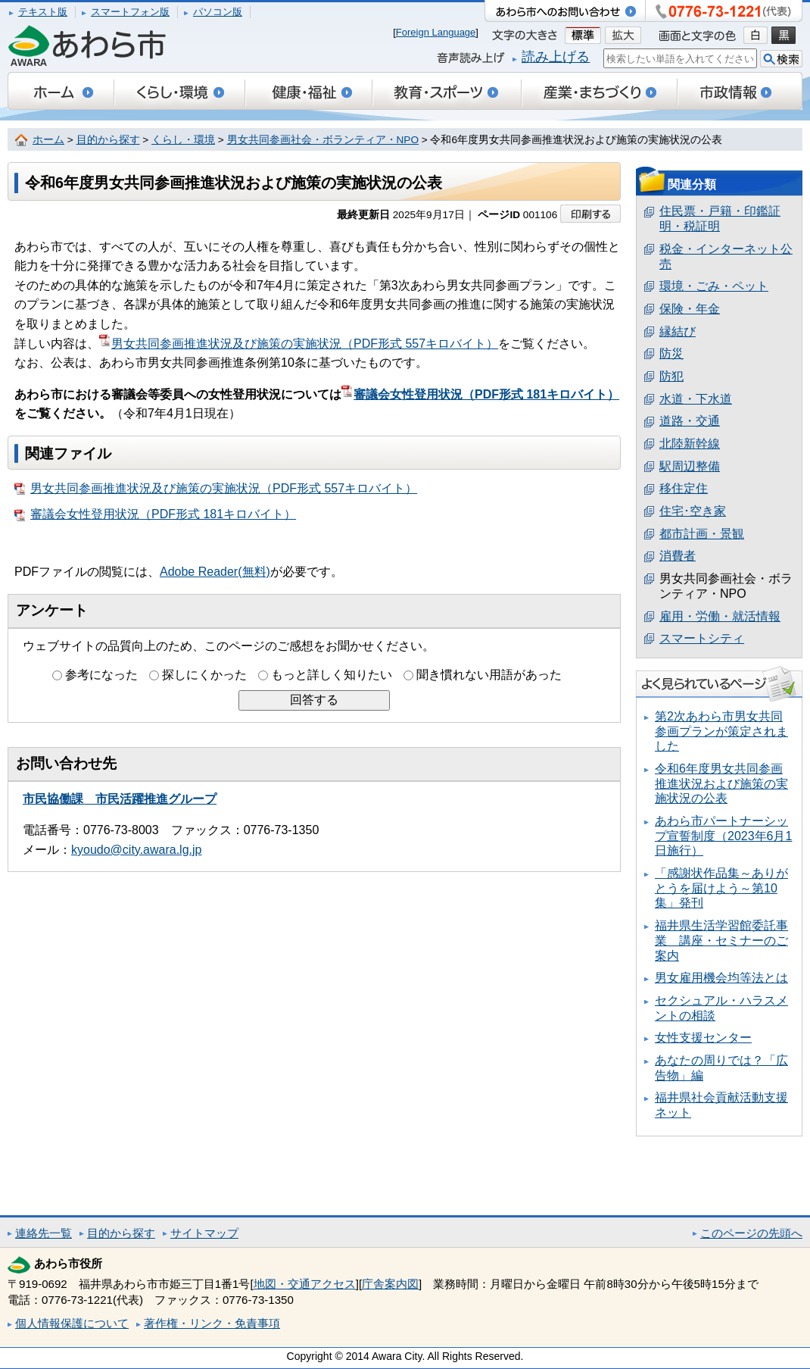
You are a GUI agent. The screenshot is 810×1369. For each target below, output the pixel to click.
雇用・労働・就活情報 (719, 616)
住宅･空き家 (692, 511)
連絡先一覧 (43, 1233)
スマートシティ (701, 638)
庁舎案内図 (390, 1283)
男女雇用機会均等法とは (721, 977)
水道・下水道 (695, 398)
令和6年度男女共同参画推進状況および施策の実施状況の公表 (721, 783)
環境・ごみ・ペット (713, 286)
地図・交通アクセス (305, 1283)
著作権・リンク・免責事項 (212, 1323)
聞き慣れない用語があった (489, 674)
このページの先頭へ (751, 1233)
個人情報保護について (72, 1323)
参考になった (101, 674)
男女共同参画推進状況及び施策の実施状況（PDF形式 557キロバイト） (298, 343)
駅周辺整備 (689, 466)
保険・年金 (689, 308)
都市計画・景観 (701, 533)
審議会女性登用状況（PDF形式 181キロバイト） (480, 394)
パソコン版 (217, 11)
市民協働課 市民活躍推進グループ (120, 798)
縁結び (677, 331)
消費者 (677, 555)
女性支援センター (703, 1037)
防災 (671, 353)
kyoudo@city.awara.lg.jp (136, 849)
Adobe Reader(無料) (215, 571)
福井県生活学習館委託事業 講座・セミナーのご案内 (721, 940)
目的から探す (108, 139)
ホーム (48, 139)
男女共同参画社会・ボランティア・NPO (323, 139)
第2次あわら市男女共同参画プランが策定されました (721, 731)
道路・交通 (689, 420)
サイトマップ (204, 1233)
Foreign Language (436, 32)
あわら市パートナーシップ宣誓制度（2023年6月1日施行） (723, 835)
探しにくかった (204, 674)
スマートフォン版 (130, 11)
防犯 (671, 376)
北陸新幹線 (689, 443)
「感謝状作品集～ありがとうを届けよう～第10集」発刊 (721, 888)
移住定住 (683, 488)
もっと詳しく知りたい (331, 674)
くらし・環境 (183, 139)
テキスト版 (42, 11)
